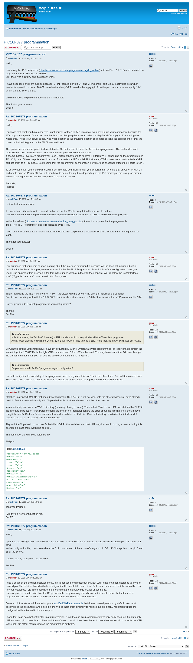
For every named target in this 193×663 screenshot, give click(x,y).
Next (185, 631)
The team (141, 653)
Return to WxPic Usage (17, 645)
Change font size (184, 28)
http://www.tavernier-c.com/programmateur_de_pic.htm (69, 70)
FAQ (176, 34)
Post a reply (13, 47)
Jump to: (132, 646)
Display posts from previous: (69, 631)
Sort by (102, 631)
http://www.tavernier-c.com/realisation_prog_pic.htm (54, 221)
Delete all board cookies (158, 653)
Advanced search (179, 13)
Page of (176, 47)
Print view (179, 28)
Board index (15, 28)
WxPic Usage (50, 28)
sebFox (13, 58)
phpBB (84, 659)
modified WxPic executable (68, 603)
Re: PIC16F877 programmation (26, 116)
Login (184, 34)
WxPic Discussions (32, 28)
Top (186, 111)
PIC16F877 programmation (26, 42)
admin (13, 120)
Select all (19, 449)
